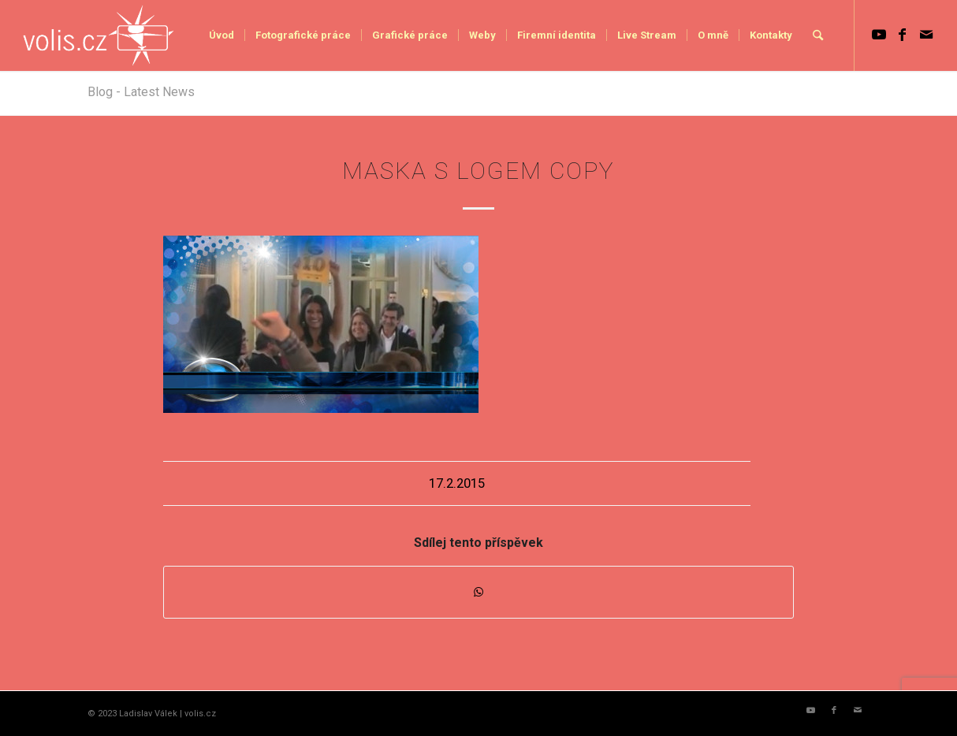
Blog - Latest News (141, 91)
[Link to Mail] (926, 34)
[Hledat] (817, 35)
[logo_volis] (99, 35)
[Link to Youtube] (879, 34)
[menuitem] (221, 35)
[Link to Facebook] (902, 34)
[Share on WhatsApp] (478, 592)
